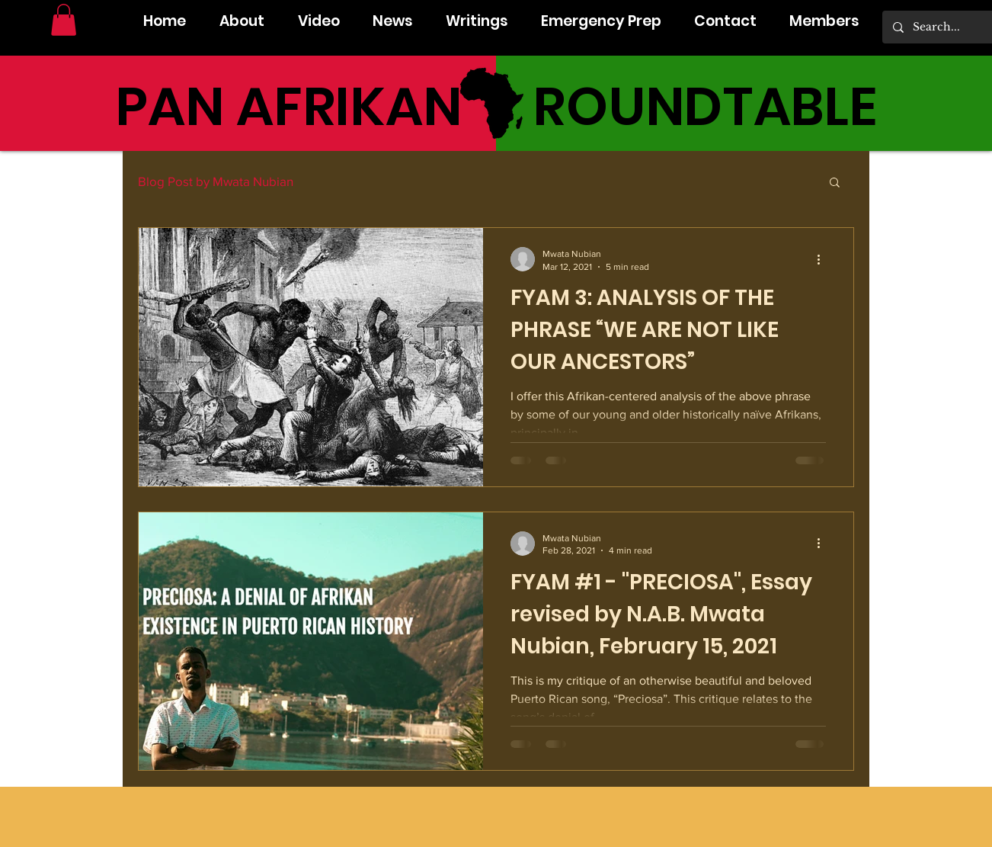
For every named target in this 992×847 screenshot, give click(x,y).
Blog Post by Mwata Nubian (215, 181)
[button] (63, 20)
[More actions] (823, 259)
